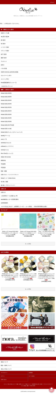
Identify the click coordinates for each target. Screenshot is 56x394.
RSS (31, 385)
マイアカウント (4, 372)
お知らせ (3, 192)
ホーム (5, 384)
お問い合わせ (3, 379)
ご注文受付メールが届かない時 (9, 195)
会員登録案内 (4, 203)
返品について (28, 384)
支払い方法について (11, 384)
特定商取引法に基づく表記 (37, 384)
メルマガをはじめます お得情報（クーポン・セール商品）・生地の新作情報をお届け (24, 206)
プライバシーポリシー (47, 384)
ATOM (34, 385)
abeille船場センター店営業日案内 (9, 199)
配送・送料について (20, 384)
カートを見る (31, 376)
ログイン (3, 376)
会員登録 (31, 372)
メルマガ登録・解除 (25, 385)
